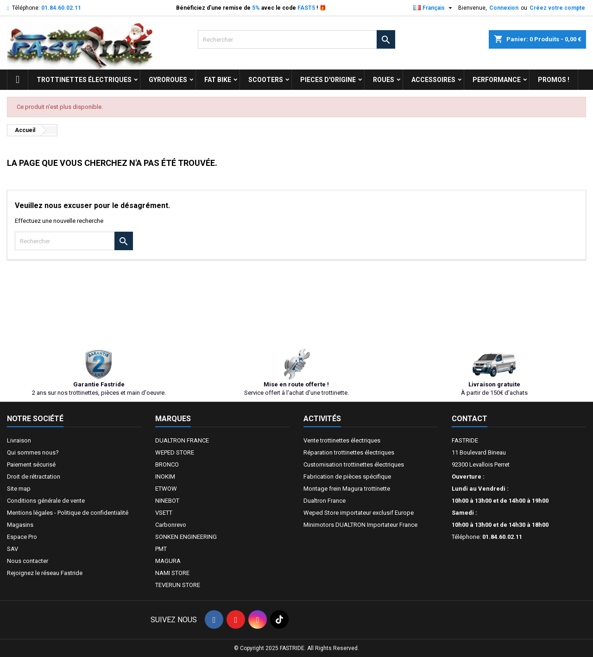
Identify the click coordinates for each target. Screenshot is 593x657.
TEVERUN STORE (177, 584)
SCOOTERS (265, 79)
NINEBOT (167, 500)
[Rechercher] (297, 39)
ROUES (383, 79)
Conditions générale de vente (46, 500)
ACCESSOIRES (433, 79)
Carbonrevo (170, 524)
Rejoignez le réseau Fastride (44, 572)
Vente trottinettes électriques (341, 440)
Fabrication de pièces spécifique (347, 476)
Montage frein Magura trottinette (346, 488)
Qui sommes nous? (33, 452)
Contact (469, 418)
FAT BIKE (217, 79)
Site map (19, 488)
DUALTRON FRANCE (182, 440)
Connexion (503, 8)
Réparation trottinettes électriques (348, 452)
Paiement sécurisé (31, 464)
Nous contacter (27, 560)
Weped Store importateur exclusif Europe (358, 512)
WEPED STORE (174, 452)
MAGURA (168, 560)
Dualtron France (324, 500)
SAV (12, 548)
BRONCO (167, 464)
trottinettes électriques (84, 79)
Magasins (20, 524)
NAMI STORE (172, 572)
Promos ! (553, 79)
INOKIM (165, 476)
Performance (497, 79)
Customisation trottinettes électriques (353, 464)
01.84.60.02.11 (61, 8)
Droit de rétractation (33, 476)
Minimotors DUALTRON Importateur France (360, 524)
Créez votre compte (557, 8)
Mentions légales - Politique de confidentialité (67, 512)
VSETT (163, 512)
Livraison (19, 440)
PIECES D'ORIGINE (328, 79)
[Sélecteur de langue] (433, 8)
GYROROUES (168, 79)
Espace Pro (22, 536)
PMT (161, 548)
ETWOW (166, 488)
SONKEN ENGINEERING (186, 536)
